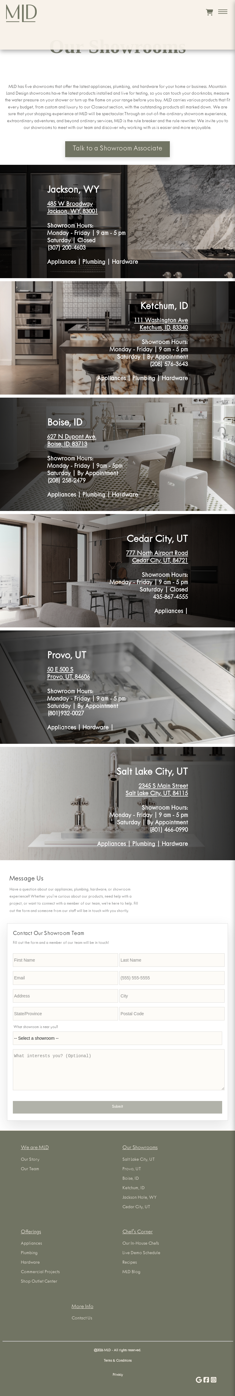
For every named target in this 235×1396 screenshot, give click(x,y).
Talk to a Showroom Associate (117, 149)
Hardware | (98, 728)
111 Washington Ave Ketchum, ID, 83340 (161, 325)
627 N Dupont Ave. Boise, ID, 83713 (71, 441)
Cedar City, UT (157, 540)
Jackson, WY (73, 191)
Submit (117, 1107)
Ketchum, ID (164, 307)
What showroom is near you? (35, 1027)
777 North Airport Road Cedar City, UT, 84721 (157, 557)
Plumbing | (97, 262)
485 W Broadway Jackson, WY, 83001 (72, 208)
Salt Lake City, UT (152, 773)
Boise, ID (64, 423)
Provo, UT (66, 656)
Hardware (125, 262)
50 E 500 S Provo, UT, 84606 (68, 674)
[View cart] (209, 12)
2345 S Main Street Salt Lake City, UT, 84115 (156, 790)
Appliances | (64, 262)
